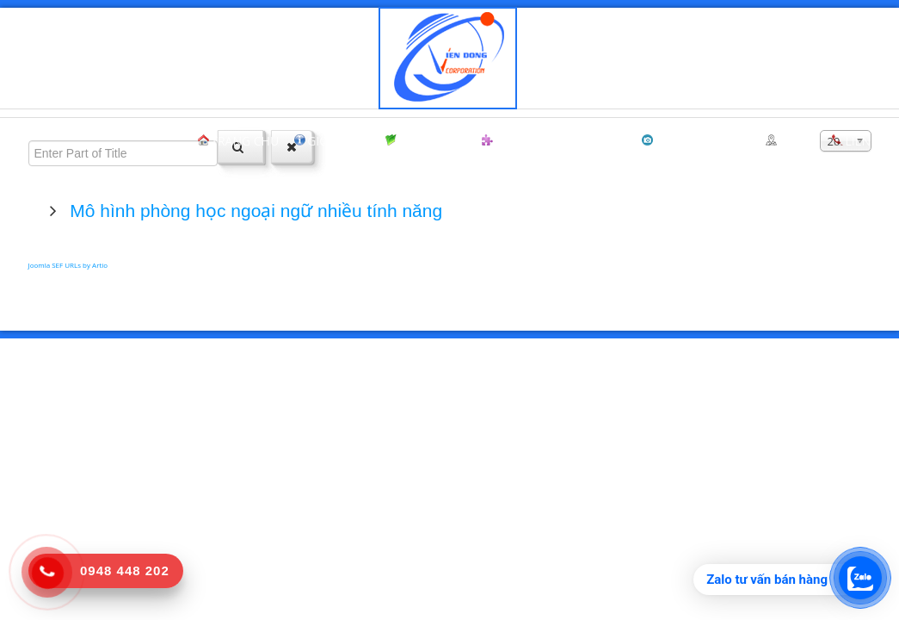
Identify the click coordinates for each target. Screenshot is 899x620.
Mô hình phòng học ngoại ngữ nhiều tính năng (254, 210)
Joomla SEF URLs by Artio (68, 265)
